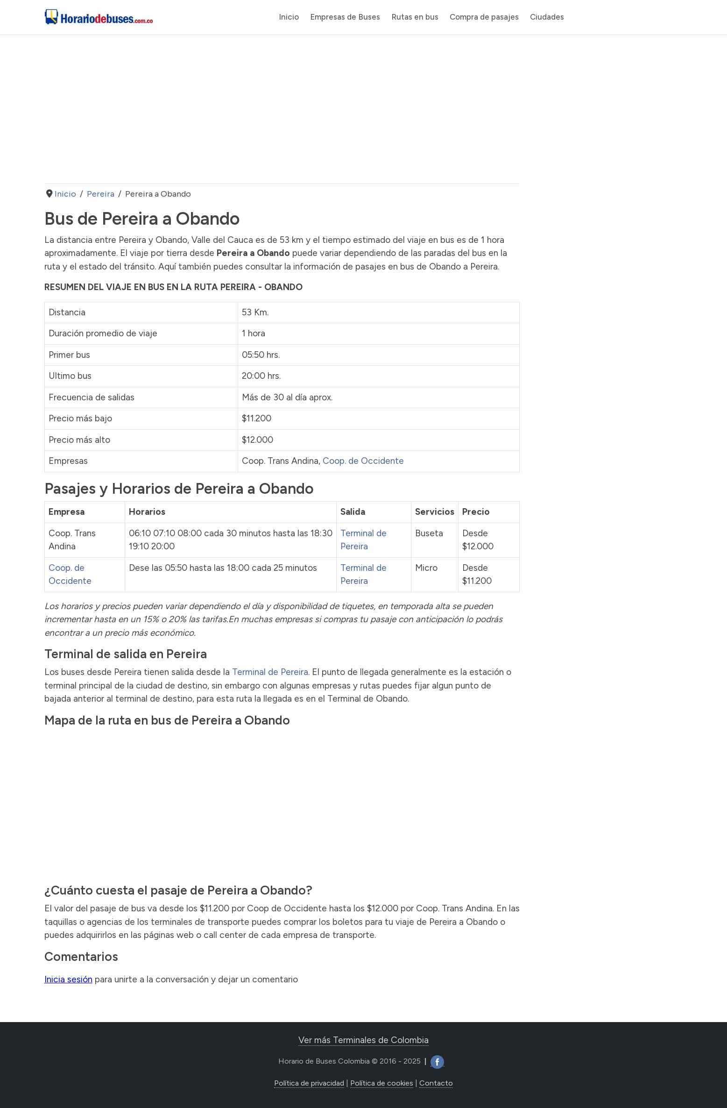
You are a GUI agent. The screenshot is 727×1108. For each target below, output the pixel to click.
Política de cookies (381, 1083)
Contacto (436, 1083)
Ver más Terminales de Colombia (363, 1040)
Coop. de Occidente (363, 460)
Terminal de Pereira (270, 672)
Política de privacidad (309, 1083)
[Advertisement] (282, 109)
